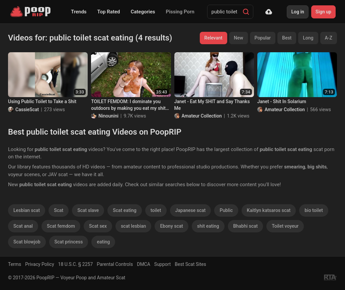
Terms (14, 264)
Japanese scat (190, 210)
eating (103, 241)
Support (162, 264)
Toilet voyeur (285, 226)
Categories (143, 12)
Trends (79, 12)
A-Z (328, 38)
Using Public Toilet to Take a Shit (42, 101)
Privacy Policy (39, 264)
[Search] (246, 11)
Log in (297, 11)
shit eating (208, 226)
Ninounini (108, 116)
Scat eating (124, 210)
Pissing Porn (180, 12)
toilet (156, 210)
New (238, 38)
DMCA (143, 264)
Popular (263, 38)
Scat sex (98, 226)
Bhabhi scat (245, 226)
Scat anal (23, 226)
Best (286, 38)
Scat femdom (61, 226)
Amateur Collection (202, 116)
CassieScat (27, 109)
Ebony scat (171, 226)
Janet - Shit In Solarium (281, 101)
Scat (58, 210)
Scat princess (69, 241)
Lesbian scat (26, 210)
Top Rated (108, 12)
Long (308, 38)
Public (226, 210)
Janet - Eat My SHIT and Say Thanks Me (212, 105)
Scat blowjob (26, 241)
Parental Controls (115, 264)
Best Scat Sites (190, 264)
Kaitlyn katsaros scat (269, 210)
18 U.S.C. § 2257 (75, 264)
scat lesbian (133, 226)
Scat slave (88, 210)
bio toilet (314, 210)
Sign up (323, 11)
